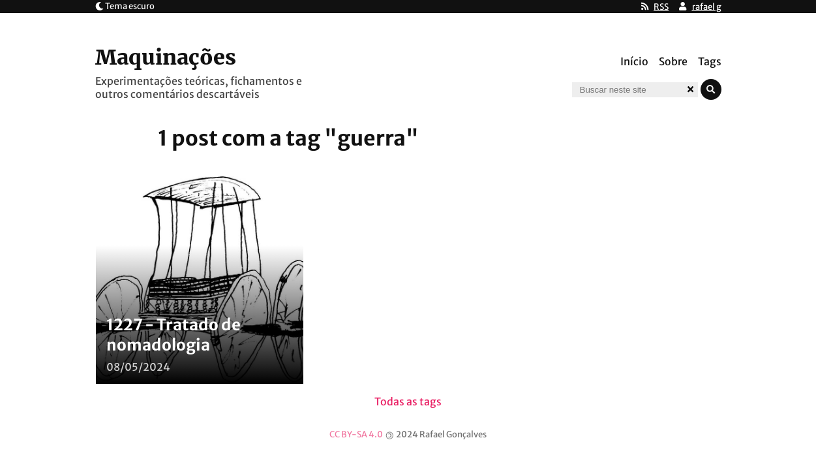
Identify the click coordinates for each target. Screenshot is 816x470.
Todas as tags (408, 401)
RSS (661, 6)
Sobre (673, 61)
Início (634, 61)
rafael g (706, 6)
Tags (709, 61)
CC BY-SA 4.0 (356, 434)
